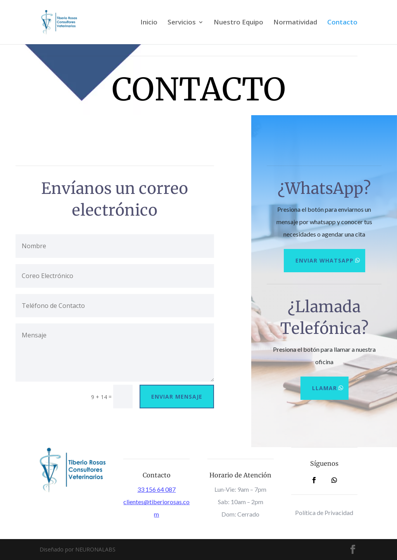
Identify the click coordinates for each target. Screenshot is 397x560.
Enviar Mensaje (176, 396)
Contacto (342, 22)
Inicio (148, 22)
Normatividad (295, 22)
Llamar (324, 388)
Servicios (181, 22)
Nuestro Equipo (238, 22)
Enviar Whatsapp (324, 260)
